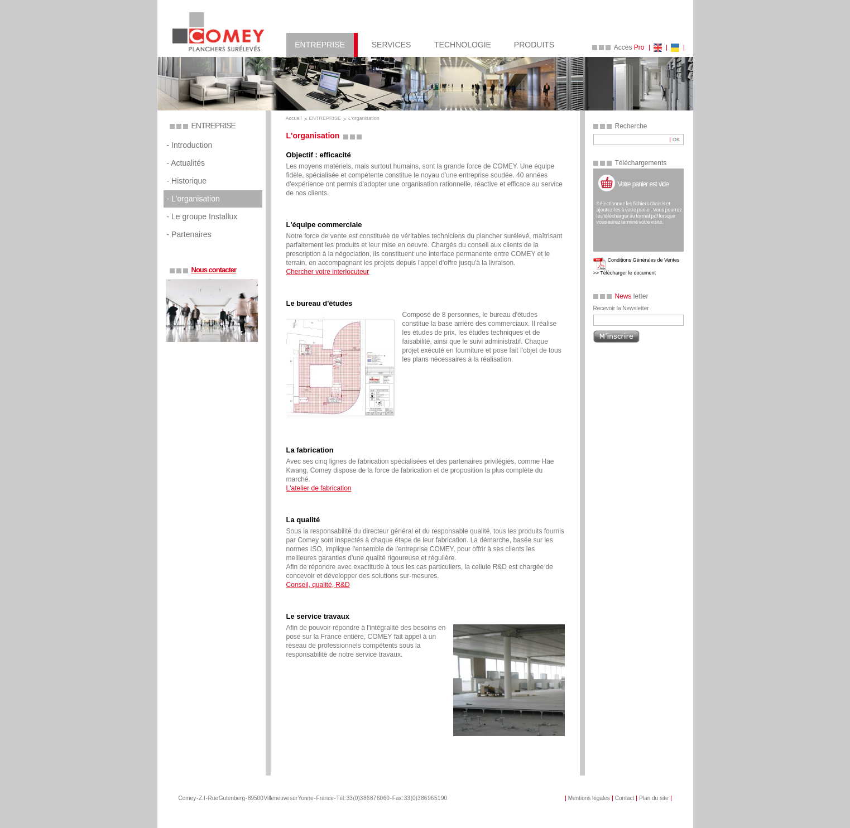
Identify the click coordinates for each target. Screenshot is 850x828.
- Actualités (186, 162)
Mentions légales (589, 798)
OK (676, 139)
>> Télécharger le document (624, 273)
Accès (629, 47)
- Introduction (190, 145)
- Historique (187, 180)
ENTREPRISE (325, 118)
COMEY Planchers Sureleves (218, 31)
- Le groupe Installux (202, 216)
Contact (624, 798)
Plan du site (653, 798)
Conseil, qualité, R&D (318, 585)
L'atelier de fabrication (319, 488)
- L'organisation (193, 198)
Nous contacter (214, 270)
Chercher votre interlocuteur (327, 272)
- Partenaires (189, 234)
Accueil (294, 118)
